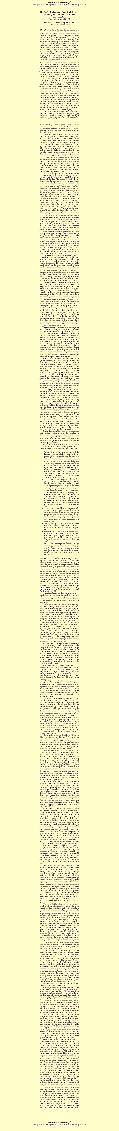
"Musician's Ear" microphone (68, 4)
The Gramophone (46, 591)
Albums (54, 4)
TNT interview (69, 991)
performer (64, 335)
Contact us (82, 4)
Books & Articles (44, 4)
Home (35, 4)
